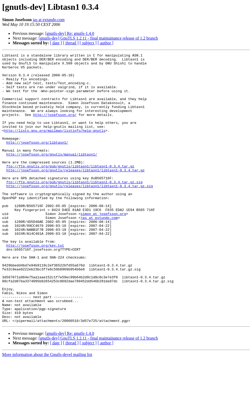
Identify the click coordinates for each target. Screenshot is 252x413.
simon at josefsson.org (103, 246)
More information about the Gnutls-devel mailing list (47, 408)
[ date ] (56, 43)
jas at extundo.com (49, 19)
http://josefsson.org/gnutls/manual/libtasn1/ (51, 174)
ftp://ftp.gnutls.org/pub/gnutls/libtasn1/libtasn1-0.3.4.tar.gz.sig (74, 208)
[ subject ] (88, 43)
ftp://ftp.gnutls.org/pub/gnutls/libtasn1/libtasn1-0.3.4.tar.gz (70, 189)
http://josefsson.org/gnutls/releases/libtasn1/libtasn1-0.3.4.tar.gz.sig (79, 212)
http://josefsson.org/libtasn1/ (37, 160)
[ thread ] (71, 43)
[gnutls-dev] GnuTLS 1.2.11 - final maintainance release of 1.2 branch (98, 38)
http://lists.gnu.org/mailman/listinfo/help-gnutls (54, 146)
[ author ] (106, 43)
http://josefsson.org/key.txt (35, 284)
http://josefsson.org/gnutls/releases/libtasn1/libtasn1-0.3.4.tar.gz (75, 193)
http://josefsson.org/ (54, 127)
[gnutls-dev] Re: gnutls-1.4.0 (69, 33)
